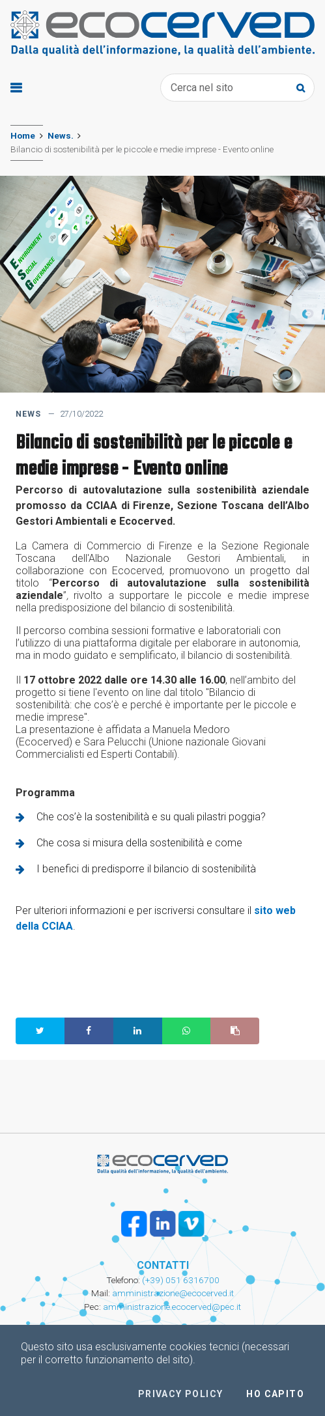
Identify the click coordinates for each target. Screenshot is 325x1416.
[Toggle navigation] (15, 87)
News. (61, 135)
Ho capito (275, 1393)
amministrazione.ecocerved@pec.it (172, 1306)
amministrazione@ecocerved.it (173, 1293)
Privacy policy (180, 1393)
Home (22, 135)
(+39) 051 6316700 (179, 1280)
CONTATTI (163, 1265)
